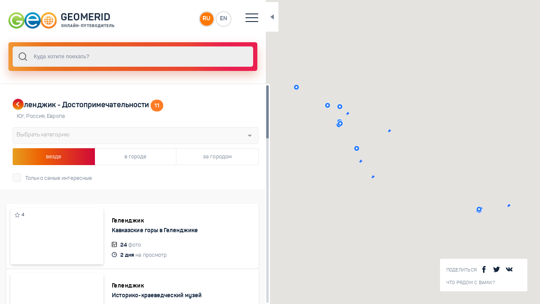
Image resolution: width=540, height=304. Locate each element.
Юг (21, 116)
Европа (56, 116)
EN (185, 18)
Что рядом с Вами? (470, 282)
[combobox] (114, 56)
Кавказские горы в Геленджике (122, 234)
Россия (36, 116)
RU (167, 18)
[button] (321, 106)
